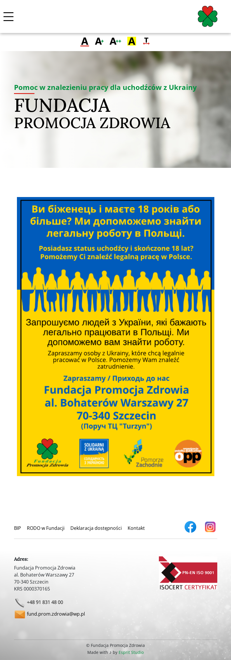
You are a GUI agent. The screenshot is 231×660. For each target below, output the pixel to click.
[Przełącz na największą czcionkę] (115, 41)
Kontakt (136, 528)
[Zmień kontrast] (131, 41)
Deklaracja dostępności (96, 528)
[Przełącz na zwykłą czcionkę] (84, 41)
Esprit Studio (131, 652)
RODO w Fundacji (46, 528)
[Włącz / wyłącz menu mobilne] (8, 16)
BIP (17, 528)
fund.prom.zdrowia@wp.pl (56, 614)
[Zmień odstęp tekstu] (146, 41)
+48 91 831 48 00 (45, 602)
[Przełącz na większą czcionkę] (99, 41)
